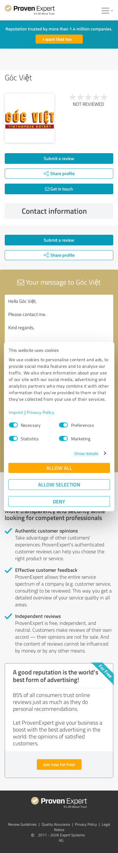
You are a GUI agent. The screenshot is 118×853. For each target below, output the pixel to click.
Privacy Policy (40, 412)
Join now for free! (59, 764)
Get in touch (59, 189)
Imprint (16, 412)
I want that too (57, 39)
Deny (59, 501)
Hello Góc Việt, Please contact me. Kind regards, (59, 330)
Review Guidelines (22, 824)
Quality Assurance (56, 824)
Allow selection (59, 484)
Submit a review (59, 158)
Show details (86, 453)
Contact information (66, 211)
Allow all (59, 467)
